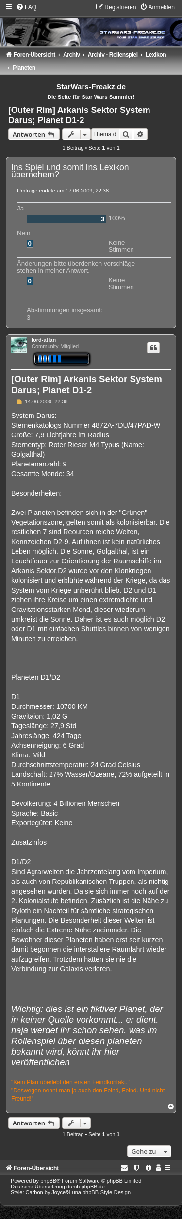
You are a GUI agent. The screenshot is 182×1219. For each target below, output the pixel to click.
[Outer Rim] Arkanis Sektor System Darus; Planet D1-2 (79, 115)
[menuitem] (26, 7)
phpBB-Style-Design (107, 1192)
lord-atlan (44, 340)
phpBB (48, 1181)
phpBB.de (93, 1186)
